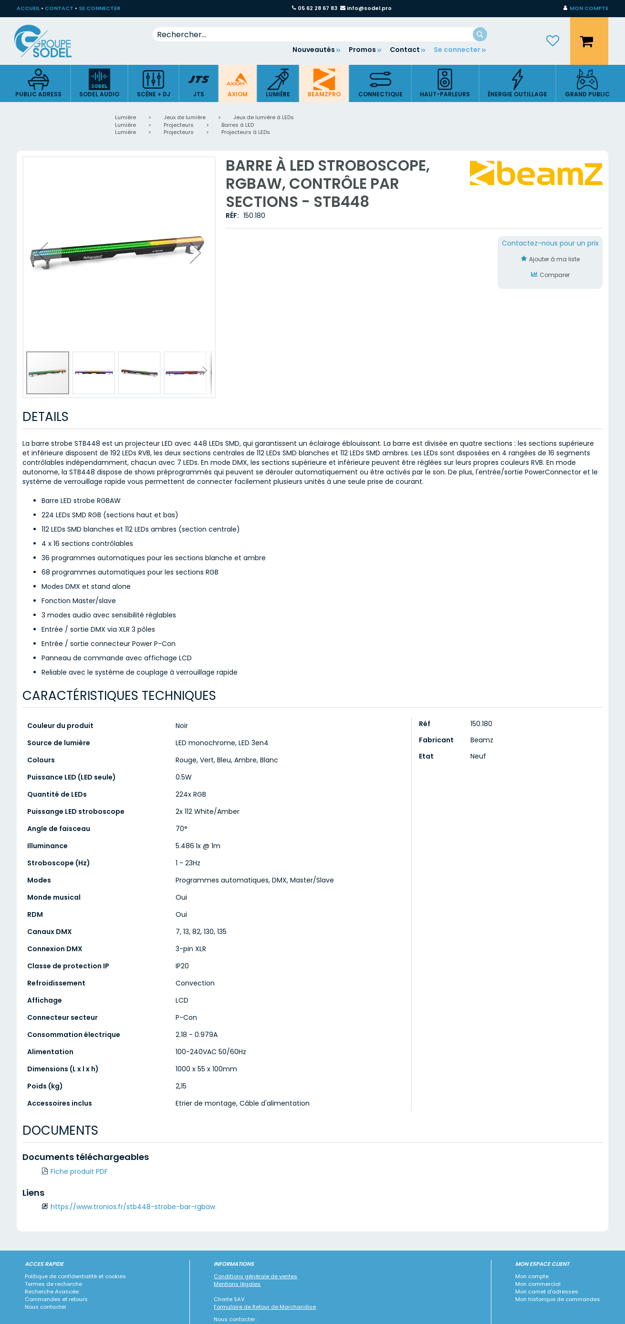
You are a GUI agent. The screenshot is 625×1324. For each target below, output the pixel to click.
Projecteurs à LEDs (245, 132)
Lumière (125, 117)
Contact (405, 49)
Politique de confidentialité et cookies (75, 1276)
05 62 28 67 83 (317, 8)
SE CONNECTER (99, 8)
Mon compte (532, 1276)
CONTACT (59, 8)
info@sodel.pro (369, 8)
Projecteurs (179, 125)
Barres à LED (237, 125)
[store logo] (50, 41)
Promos (362, 49)
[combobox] (320, 34)
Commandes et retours (56, 1299)
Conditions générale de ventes (255, 1276)
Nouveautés (313, 49)
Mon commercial (538, 1284)
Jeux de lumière (185, 117)
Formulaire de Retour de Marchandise (265, 1307)
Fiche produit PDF (79, 1171)
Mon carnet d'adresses (546, 1291)
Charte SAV (229, 1299)
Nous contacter (45, 1307)
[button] (585, 8)
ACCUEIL (28, 8)
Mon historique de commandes (557, 1299)
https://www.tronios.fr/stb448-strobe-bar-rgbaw (133, 1206)
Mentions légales (237, 1284)
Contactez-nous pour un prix (550, 243)
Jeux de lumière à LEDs (263, 117)
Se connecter (457, 49)
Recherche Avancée (52, 1291)
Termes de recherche (53, 1284)
